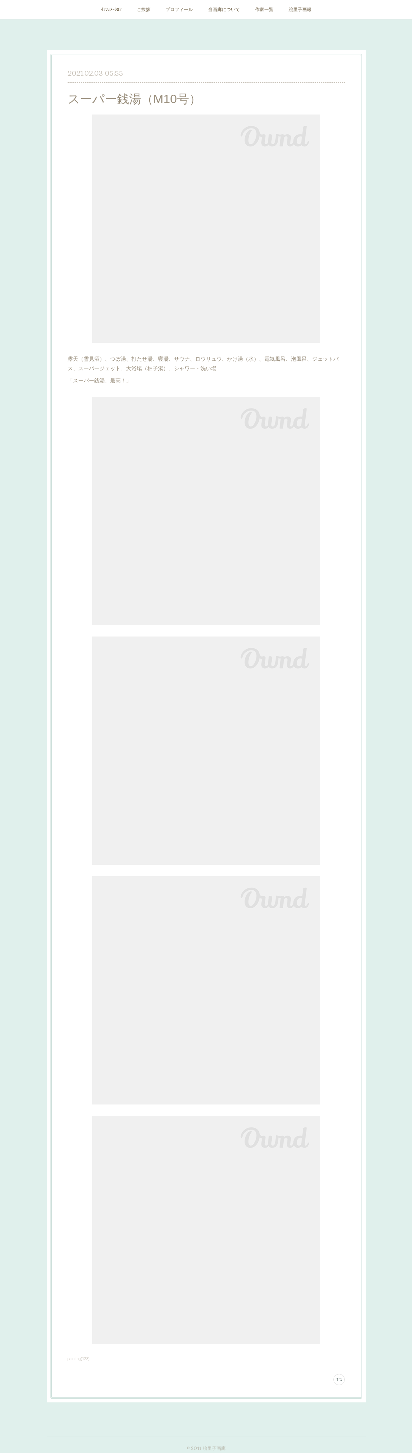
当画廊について (224, 9)
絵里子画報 (300, 9)
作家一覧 (264, 9)
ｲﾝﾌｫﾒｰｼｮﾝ (111, 9)
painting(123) (79, 1359)
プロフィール (179, 9)
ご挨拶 (143, 9)
